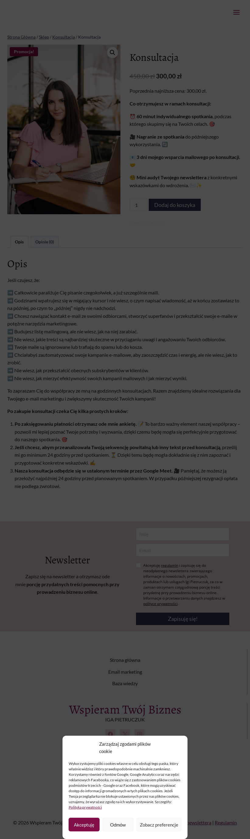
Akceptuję (84, 824)
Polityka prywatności (85, 807)
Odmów (118, 824)
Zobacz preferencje (159, 824)
